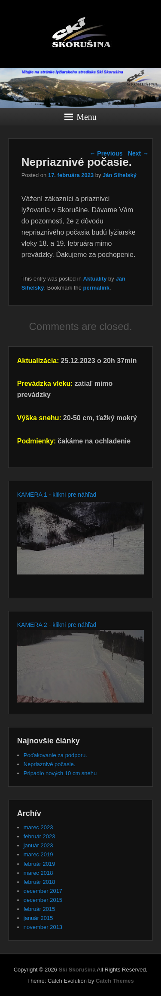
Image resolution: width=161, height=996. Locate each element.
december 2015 (43, 900)
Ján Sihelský (120, 175)
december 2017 (43, 891)
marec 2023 (38, 827)
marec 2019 (38, 854)
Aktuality (95, 278)
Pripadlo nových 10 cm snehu (60, 773)
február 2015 (39, 909)
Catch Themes (115, 981)
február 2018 (39, 882)
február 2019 (39, 864)
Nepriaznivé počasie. (50, 764)
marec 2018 (38, 873)
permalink (96, 287)
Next (138, 153)
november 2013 (43, 927)
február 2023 (39, 836)
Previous (105, 153)
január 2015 (38, 918)
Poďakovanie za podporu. (55, 755)
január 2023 (38, 845)
